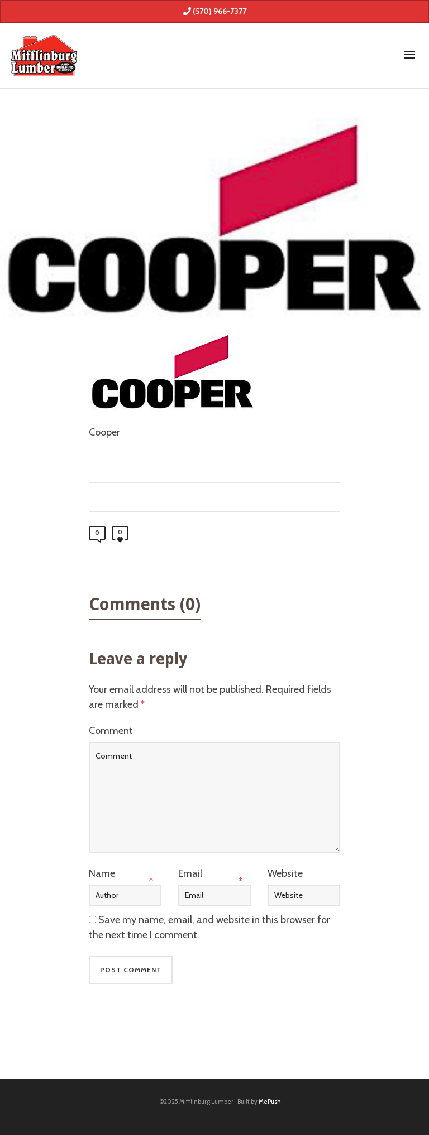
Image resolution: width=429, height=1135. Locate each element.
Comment (111, 731)
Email (190, 873)
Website (285, 873)
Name (102, 873)
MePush (270, 1101)
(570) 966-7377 (214, 11)
